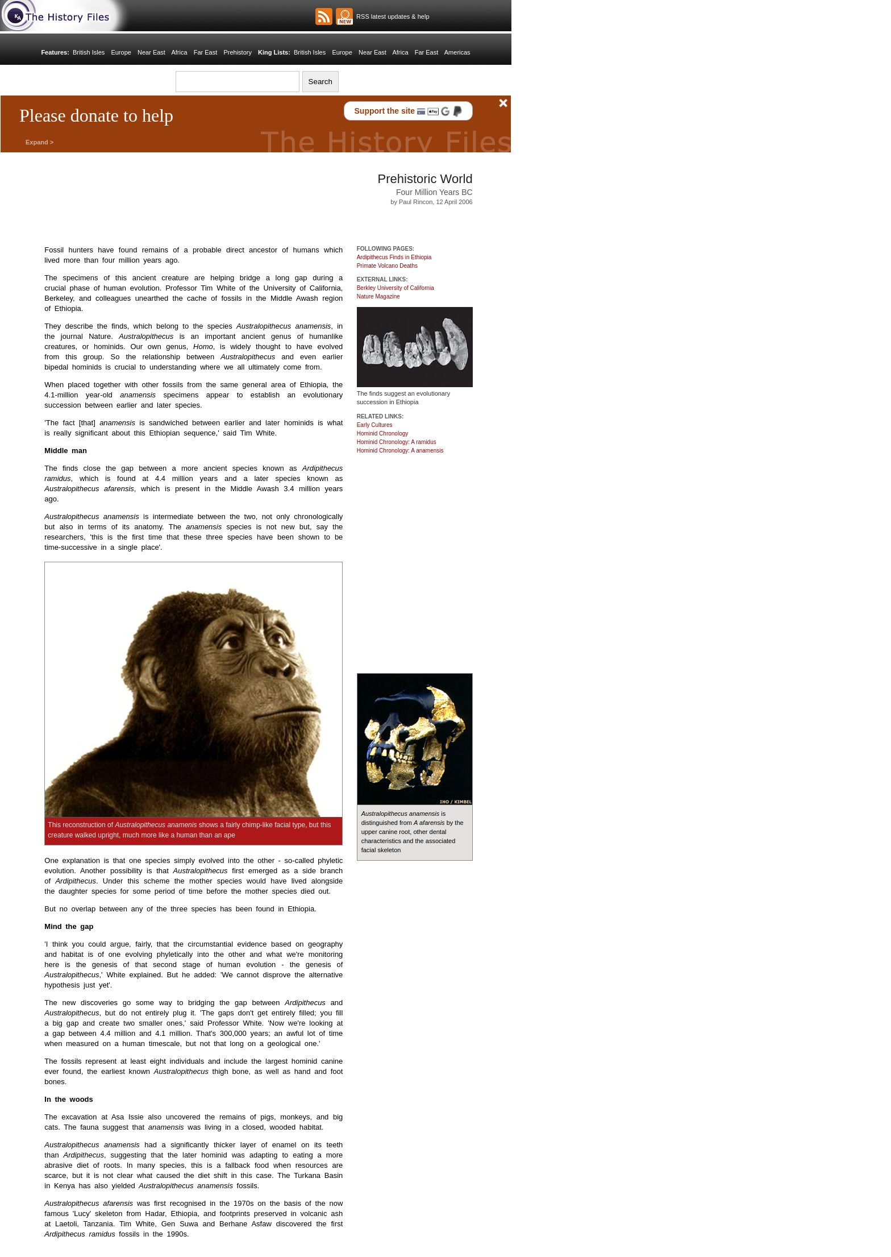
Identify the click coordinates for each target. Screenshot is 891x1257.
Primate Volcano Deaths (387, 266)
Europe (121, 52)
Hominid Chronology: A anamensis (400, 450)
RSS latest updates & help (391, 16)
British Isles (89, 52)
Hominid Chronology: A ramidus (396, 442)
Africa (179, 52)
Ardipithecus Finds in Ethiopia (394, 257)
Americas (457, 52)
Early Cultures (375, 425)
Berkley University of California (395, 288)
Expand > (39, 142)
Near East (151, 52)
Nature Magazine (378, 296)
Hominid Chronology (383, 433)
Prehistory (237, 52)
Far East (206, 52)
